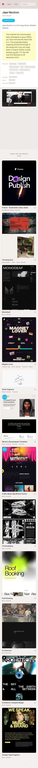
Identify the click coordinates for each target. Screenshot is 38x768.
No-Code (14, 444)
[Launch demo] (35, 442)
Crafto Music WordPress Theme (14, 494)
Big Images (13, 63)
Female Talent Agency (11, 755)
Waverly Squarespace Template (14, 442)
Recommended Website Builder (11, 210)
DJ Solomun (7, 650)
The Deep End (7, 260)
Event (13, 262)
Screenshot (8, 20)
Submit (19, 156)
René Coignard (8, 389)
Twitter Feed (19, 73)
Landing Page (6, 366)
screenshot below (21, 42)
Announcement (6, 262)
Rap (22, 67)
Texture (12, 73)
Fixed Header (22, 63)
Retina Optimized (30, 67)
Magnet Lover (7, 364)
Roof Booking (7, 598)
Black (10, 80)
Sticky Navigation (24, 70)
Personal (15, 391)
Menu (9, 4)
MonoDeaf (6, 312)
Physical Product (27, 366)
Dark (14, 80)
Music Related (13, 77)
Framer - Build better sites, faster (15, 208)
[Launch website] (35, 260)
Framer (4, 319)
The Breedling (7, 546)
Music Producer (14, 67)
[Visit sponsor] (35, 208)
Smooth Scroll (14, 70)
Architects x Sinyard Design (13, 703)
